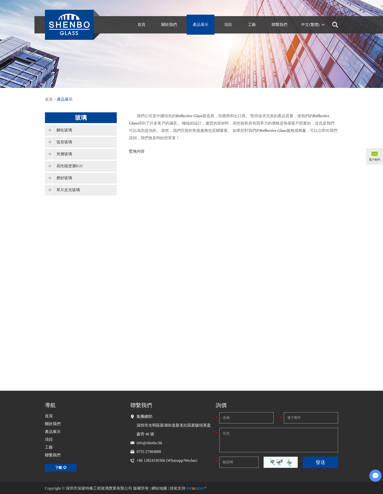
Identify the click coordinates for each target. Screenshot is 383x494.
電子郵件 (375, 159)
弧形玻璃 (64, 142)
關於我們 (53, 424)
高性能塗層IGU (69, 166)
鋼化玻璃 (64, 130)
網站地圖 (159, 488)
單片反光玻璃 (68, 190)
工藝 (49, 447)
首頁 (49, 99)
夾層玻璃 (64, 154)
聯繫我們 (53, 455)
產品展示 (65, 99)
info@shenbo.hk (149, 443)
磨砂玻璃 (64, 178)
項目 (49, 439)
